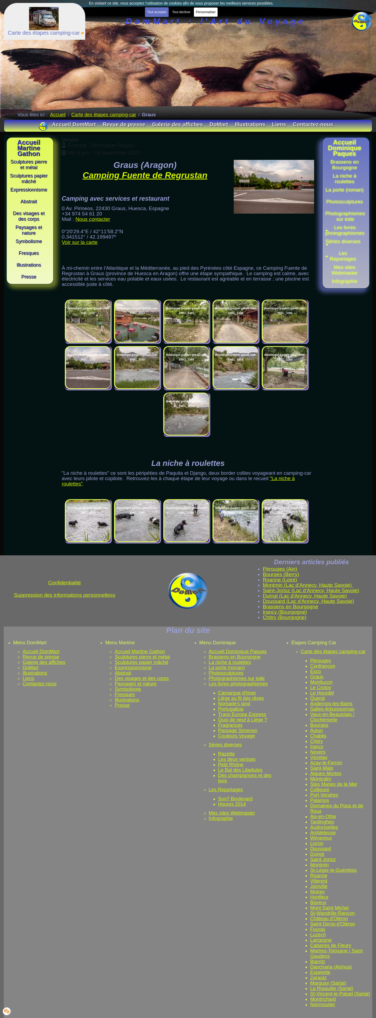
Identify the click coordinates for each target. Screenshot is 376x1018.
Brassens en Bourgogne (235, 657)
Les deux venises (237, 759)
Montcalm (320, 779)
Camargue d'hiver (237, 693)
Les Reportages (226, 789)
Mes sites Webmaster (232, 813)
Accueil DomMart (41, 651)
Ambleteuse (323, 832)
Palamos (319, 800)
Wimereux (321, 838)
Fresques (125, 694)
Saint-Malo (321, 768)
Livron (316, 843)
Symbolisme (128, 689)
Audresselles (324, 827)
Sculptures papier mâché (141, 662)
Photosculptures (226, 673)
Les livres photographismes (238, 683)
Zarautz (318, 977)
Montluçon (321, 682)
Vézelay (318, 757)
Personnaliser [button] (205, 12)
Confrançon (322, 666)
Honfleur (319, 897)
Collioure (319, 789)
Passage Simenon (237, 730)
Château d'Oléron (329, 918)
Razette (226, 754)
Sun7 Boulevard (235, 798)
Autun (316, 730)
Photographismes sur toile (237, 678)
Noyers (317, 752)
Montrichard (323, 999)
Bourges (319, 725)
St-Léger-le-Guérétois (333, 870)
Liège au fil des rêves (241, 698)
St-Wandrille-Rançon (332, 913)
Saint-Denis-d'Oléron (332, 924)
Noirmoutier (322, 1004)
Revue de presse (41, 657)
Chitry (316, 741)
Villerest (318, 881)
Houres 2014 (232, 804)
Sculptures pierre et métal (142, 657)
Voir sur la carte (79, 242)
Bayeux (318, 902)
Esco (315, 671)
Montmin (319, 865)
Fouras (317, 929)
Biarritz (317, 961)
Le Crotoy (320, 687)
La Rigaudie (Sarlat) (331, 988)
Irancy (316, 746)
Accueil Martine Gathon (140, 651)
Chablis (318, 736)
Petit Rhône (230, 764)
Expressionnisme (133, 667)
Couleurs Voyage (236, 736)
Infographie (221, 818)
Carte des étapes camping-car (333, 651)
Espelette (320, 972)
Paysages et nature (135, 683)
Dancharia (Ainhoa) (331, 967)
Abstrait (123, 673)
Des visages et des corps (142, 678)
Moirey (317, 891)
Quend (317, 698)
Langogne (321, 940)
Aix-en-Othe (323, 816)
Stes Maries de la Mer (333, 784)
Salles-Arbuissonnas (332, 709)
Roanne (318, 875)
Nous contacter (93, 219)
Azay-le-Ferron (326, 762)
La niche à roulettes (230, 662)
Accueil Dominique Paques (238, 651)
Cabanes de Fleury (330, 945)
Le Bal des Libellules (240, 770)
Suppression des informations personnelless (64, 595)
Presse (122, 705)
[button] (344, 243)
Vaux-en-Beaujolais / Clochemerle (332, 717)
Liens (28, 678)
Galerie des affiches (44, 662)
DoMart (30, 667)
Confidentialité (64, 582)
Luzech (318, 934)
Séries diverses (225, 744)
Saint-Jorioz (323, 859)
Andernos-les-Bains (331, 703)
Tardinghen (322, 822)
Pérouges (320, 660)
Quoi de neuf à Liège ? (242, 719)
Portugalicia (230, 709)
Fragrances (230, 725)
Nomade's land (234, 703)
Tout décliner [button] (181, 12)
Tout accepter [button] (156, 12)
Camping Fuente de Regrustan (145, 175)
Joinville (318, 886)
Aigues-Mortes (325, 773)
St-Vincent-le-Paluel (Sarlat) (340, 994)
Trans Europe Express (242, 714)
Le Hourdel (322, 693)
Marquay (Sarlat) (328, 983)
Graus (316, 676)
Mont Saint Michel (329, 908)
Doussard (320, 848)
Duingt (317, 854)
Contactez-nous (39, 683)
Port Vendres (324, 795)
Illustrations (35, 673)
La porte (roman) (227, 667)
